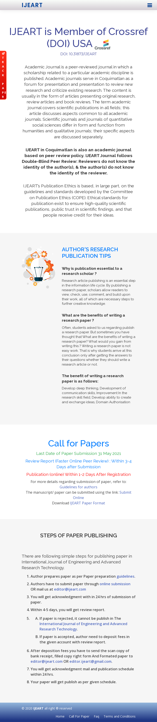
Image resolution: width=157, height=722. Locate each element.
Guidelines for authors (78, 487)
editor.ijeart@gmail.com (90, 661)
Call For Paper (79, 716)
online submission (115, 583)
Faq (96, 716)
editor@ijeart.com (70, 589)
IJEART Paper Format (87, 503)
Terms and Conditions (120, 716)
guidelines (125, 576)
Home (60, 716)
